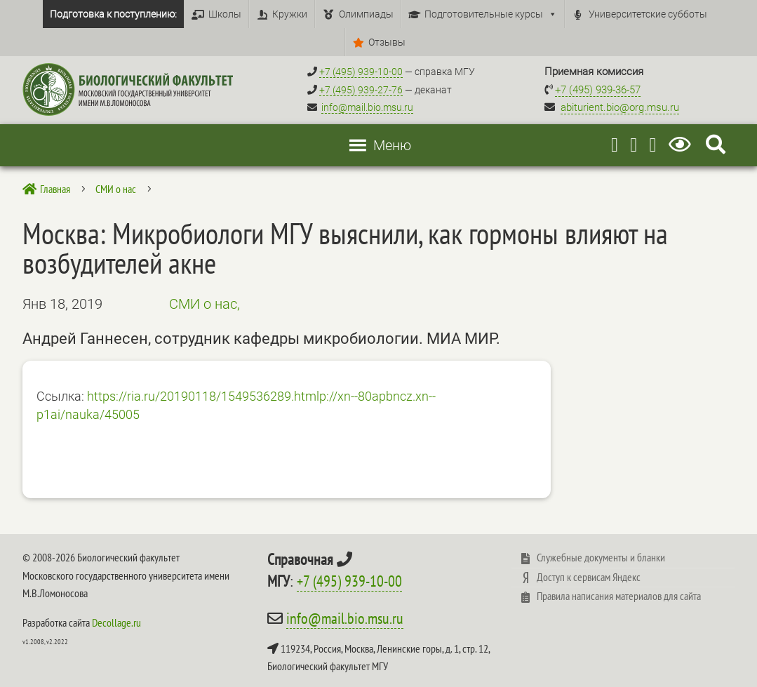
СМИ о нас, (204, 303)
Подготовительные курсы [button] (490, 14)
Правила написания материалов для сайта (619, 596)
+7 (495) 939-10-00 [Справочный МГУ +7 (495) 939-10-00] (361, 71)
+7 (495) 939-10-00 (349, 581)
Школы (224, 14)
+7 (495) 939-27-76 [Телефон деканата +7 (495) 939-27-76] (361, 89)
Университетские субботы (648, 14)
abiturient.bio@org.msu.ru (620, 107)
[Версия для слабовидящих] (682, 144)
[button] (392, 145)
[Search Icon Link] (715, 144)
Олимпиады (366, 14)
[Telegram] (614, 144)
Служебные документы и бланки (601, 557)
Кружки (289, 14)
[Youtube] (633, 144)
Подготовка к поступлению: (113, 14)
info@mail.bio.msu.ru (367, 107)
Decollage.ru (116, 622)
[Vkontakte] (652, 144)
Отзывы (387, 42)
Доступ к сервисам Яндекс (589, 577)
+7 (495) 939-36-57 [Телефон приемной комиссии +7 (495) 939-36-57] (598, 90)
